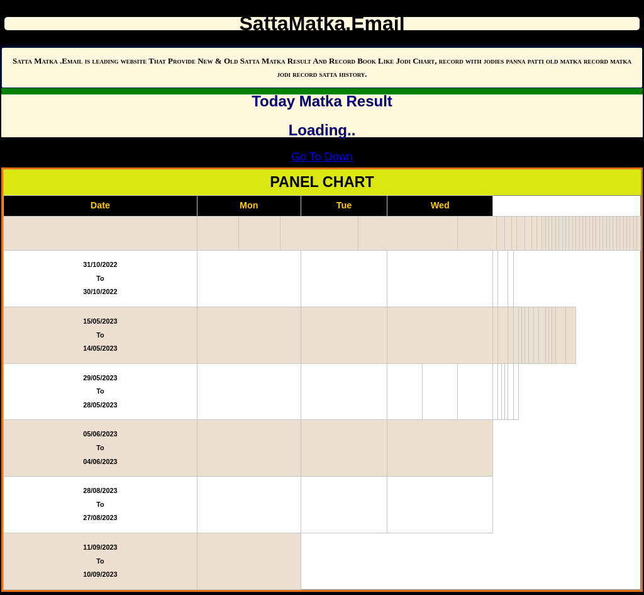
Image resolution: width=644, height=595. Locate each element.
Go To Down (322, 156)
